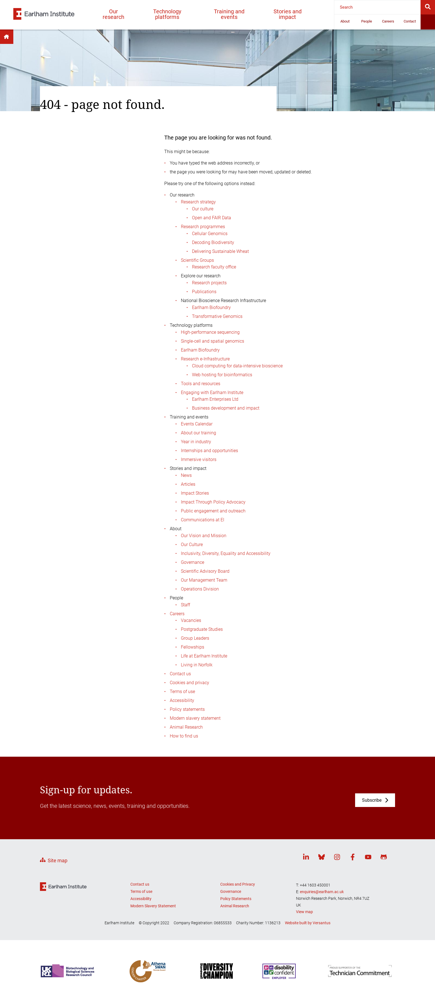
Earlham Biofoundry (211, 307)
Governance (192, 562)
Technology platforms (167, 14)
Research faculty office (214, 267)
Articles (188, 484)
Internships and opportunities (209, 450)
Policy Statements (235, 899)
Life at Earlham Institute (204, 656)
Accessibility (182, 700)
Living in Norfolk (197, 664)
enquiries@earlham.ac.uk (322, 892)
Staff (185, 604)
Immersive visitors (198, 459)
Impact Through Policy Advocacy (213, 502)
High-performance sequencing (210, 332)
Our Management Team (204, 580)
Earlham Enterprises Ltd (215, 399)
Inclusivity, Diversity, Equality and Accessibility (225, 553)
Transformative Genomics (217, 316)
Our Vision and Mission (203, 535)
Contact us (180, 673)
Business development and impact (225, 408)
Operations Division (200, 589)
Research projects (209, 282)
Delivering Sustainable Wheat (220, 251)
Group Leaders (195, 638)
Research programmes (203, 226)
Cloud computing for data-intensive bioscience (237, 365)
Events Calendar (197, 424)
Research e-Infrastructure (205, 359)
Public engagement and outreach (213, 511)
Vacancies (191, 620)
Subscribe (371, 800)
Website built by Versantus (307, 923)
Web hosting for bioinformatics (222, 374)
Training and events (229, 14)
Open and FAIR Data (211, 217)
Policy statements (187, 709)
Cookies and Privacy (237, 884)
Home (6, 36)
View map (304, 912)
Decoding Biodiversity (213, 242)
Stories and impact (288, 14)
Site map (57, 860)
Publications (204, 291)
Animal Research (186, 727)
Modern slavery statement (195, 718)
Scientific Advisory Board (205, 571)
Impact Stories (195, 493)
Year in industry (196, 441)
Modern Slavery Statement (153, 906)
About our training (198, 432)
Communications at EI (202, 519)
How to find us (184, 736)
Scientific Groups (197, 260)
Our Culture (192, 544)
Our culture (202, 208)
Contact (410, 21)
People (366, 21)
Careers (388, 21)
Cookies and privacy (189, 682)
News (186, 475)
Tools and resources (200, 383)
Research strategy (198, 202)
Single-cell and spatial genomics (212, 341)
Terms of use (182, 691)
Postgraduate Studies (202, 629)
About (345, 21)
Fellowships (192, 647)
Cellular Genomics (209, 233)
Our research (113, 14)
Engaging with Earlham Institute (212, 392)
